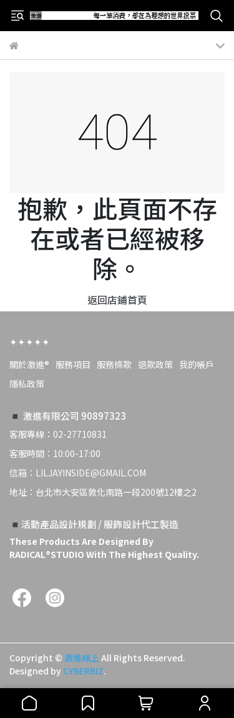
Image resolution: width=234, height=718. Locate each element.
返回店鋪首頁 (117, 299)
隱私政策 (26, 383)
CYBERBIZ (83, 670)
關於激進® (29, 364)
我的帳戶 (196, 364)
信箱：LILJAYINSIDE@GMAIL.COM (77, 472)
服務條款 (114, 364)
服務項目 (73, 364)
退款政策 (155, 364)
